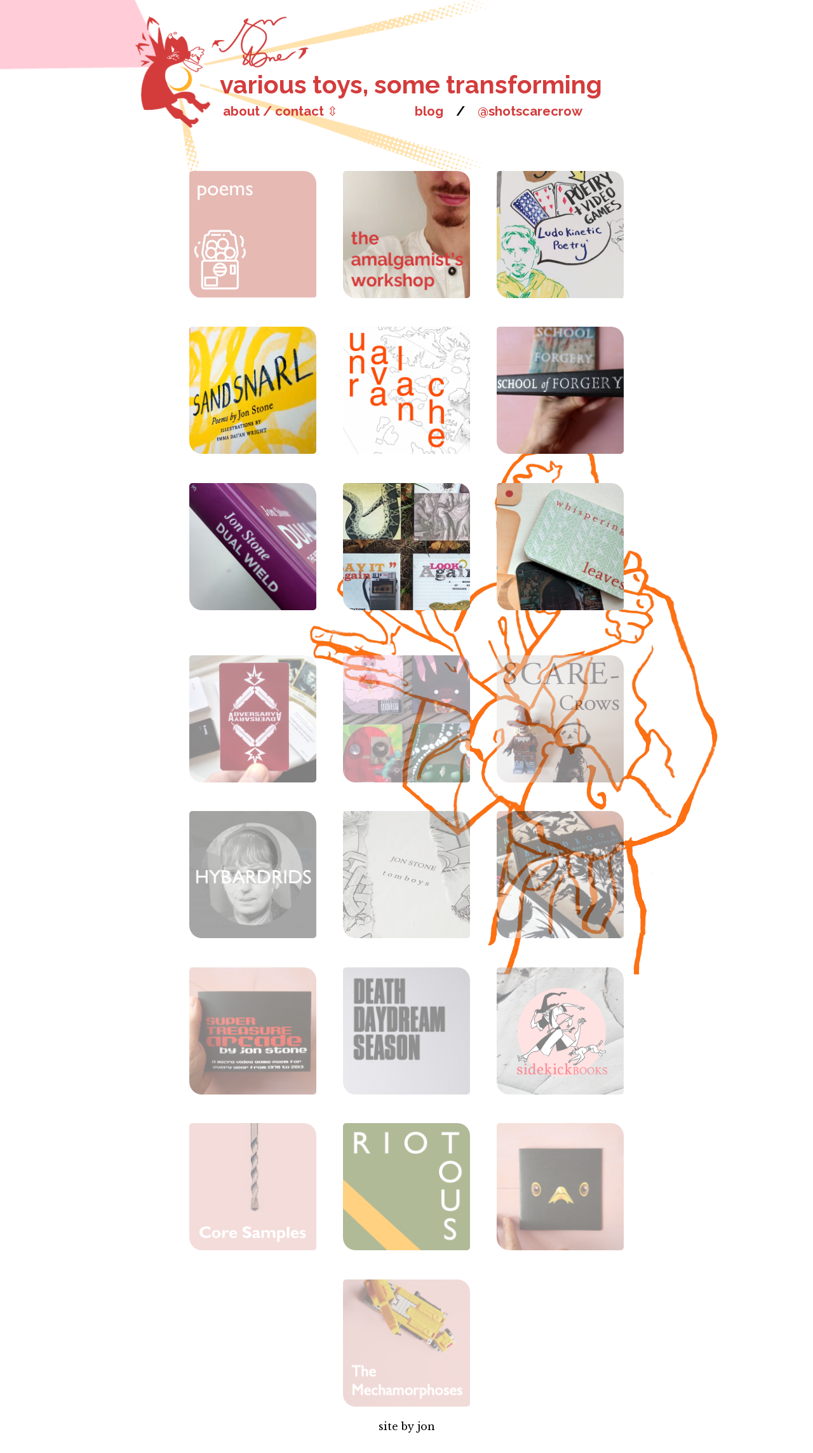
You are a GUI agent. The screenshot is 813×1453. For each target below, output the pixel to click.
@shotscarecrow (530, 111)
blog (429, 111)
